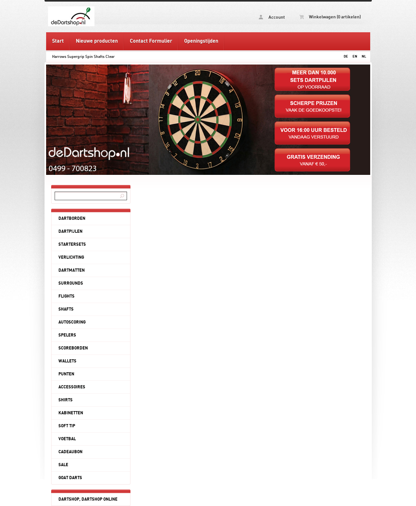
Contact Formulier (151, 41)
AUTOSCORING (72, 322)
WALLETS (67, 361)
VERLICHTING (71, 257)
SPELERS (67, 335)
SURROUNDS (70, 283)
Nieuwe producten (97, 41)
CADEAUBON (70, 452)
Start (58, 41)
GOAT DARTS (70, 478)
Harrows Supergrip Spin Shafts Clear (83, 57)
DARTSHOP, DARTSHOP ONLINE (88, 499)
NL (364, 56)
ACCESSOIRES (71, 387)
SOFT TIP (66, 426)
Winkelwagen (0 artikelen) (330, 17)
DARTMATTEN (71, 270)
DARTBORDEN (71, 218)
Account (272, 17)
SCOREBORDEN (73, 348)
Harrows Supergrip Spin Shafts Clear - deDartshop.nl (127, 16)
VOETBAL (67, 439)
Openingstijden (201, 41)
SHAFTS (66, 309)
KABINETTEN (70, 413)
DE (346, 56)
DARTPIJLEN (70, 231)
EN (355, 56)
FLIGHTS (66, 296)
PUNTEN (66, 374)
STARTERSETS (72, 244)
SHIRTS (65, 400)
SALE (63, 465)
